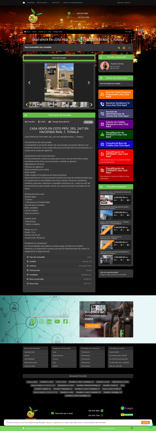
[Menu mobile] (24, 2)
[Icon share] (34, 321)
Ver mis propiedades (121, 23)
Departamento (58, 355)
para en (81, 382)
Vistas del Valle (29, 366)
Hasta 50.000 (114, 352)
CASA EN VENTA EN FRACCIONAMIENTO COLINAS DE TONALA (114, 253)
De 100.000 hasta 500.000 (118, 359)
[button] (99, 17)
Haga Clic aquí (105, 275)
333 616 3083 (82, 13)
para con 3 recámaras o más (43, 385)
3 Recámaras (85, 359)
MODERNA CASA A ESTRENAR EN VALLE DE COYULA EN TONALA (115, 193)
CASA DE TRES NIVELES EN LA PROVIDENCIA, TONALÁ (110, 238)
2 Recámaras (85, 355)
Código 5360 (57, 32)
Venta (34, 32)
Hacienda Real (29, 352)
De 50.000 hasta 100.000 (118, 355)
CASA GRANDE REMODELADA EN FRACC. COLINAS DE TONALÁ (114, 208)
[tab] (32, 58)
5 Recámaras (85, 366)
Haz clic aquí (92, 325)
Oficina (55, 366)
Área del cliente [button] (123, 2)
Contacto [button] (55, 2)
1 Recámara (85, 352)
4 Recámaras (85, 362)
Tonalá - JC (42, 32)
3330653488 (115, 68)
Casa (49, 32)
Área (54, 362)
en (88, 385)
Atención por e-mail (62, 413)
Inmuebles (31, 2)
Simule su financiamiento (73, 2)
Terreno (55, 359)
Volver (129, 32)
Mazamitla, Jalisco (30, 362)
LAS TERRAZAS (29, 359)
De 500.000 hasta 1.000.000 (119, 362)
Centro (26, 355)
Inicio (27, 32)
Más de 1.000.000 (115, 366)
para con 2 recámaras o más (45, 392)
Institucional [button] (42, 2)
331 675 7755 (83, 17)
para (32, 382)
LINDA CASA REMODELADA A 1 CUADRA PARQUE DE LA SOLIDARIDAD (114, 223)
